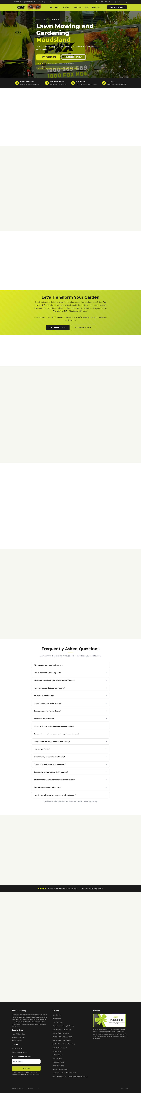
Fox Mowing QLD (60, 311)
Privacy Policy (20, 1074)
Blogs (87, 7)
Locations (78, 7)
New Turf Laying (57, 1022)
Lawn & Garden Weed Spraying (62, 1036)
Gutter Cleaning (57, 1055)
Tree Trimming (57, 1058)
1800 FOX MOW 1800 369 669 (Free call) (27, 2)
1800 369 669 (57, 317)
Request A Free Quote (117, 7)
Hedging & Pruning (58, 1062)
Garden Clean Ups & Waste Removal (64, 1073)
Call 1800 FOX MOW (74, 57)
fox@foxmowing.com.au (49, 2)
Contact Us (96, 7)
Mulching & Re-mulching (60, 1069)
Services (66, 7)
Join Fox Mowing (122, 2)
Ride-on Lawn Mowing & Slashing (63, 1026)
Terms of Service (31, 1074)
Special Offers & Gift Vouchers (105, 2)
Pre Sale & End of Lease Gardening (63, 1044)
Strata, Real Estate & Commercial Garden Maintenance (69, 1076)
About (57, 7)
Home (50, 7)
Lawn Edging (56, 1018)
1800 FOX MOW (17, 1048)
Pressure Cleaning (58, 1065)
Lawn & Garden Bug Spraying (61, 1040)
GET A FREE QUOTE (48, 57)
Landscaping (56, 1051)
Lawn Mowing (56, 1015)
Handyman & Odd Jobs (59, 1047)
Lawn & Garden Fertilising (60, 1033)
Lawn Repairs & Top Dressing (61, 1029)
